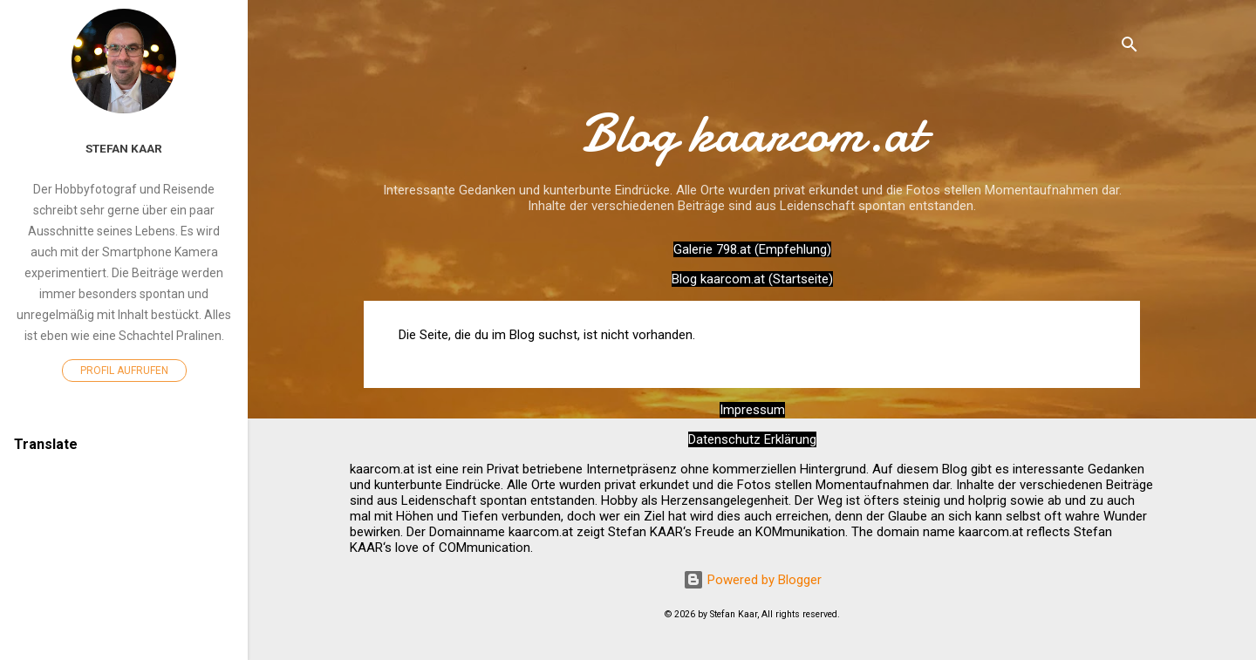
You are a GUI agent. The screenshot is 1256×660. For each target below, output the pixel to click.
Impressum (752, 410)
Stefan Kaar (123, 148)
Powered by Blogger (752, 580)
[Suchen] (1129, 47)
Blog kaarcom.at (752, 133)
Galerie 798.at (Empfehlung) (752, 249)
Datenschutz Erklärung (752, 439)
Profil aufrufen (124, 370)
